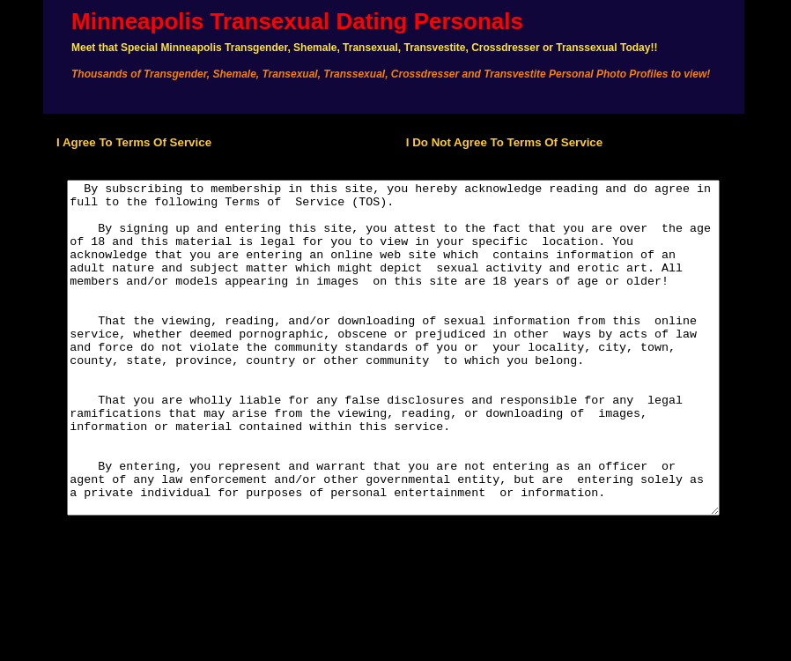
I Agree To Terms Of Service (118, 142)
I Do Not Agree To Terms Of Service (504, 142)
